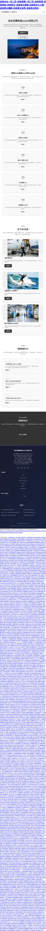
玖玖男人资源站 (30, 794)
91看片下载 (26, 581)
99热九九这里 (10, 908)
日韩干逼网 (37, 645)
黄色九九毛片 (18, 704)
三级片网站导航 (24, 706)
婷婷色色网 (27, 635)
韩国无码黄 (4, 769)
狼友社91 (21, 594)
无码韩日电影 (19, 810)
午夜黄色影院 (15, 859)
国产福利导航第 (7, 593)
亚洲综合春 (21, 899)
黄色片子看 (7, 547)
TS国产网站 (20, 791)
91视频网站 (15, 832)
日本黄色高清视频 (41, 787)
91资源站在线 (10, 799)
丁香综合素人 (28, 745)
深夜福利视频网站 (4, 720)
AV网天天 (7, 707)
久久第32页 (37, 563)
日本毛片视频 (29, 815)
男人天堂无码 (40, 784)
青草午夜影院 (27, 882)
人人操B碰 (7, 750)
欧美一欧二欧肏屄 (18, 616)
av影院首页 (23, 710)
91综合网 (7, 815)
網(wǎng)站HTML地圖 (31, 525)
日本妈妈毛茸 (28, 802)
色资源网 (24, 601)
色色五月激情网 (25, 877)
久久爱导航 (18, 650)
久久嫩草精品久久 (38, 712)
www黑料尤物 (24, 648)
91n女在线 (7, 704)
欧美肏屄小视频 (28, 674)
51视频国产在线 (33, 720)
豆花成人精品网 (5, 902)
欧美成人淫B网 (29, 599)
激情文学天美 (37, 895)
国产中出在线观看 (6, 729)
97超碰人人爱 (8, 555)
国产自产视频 (36, 599)
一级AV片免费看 (37, 671)
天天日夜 (27, 760)
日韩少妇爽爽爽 (18, 643)
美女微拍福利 (26, 863)
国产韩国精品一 (7, 614)
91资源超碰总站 (40, 822)
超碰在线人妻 (31, 833)
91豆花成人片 (18, 606)
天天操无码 (9, 773)
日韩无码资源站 (28, 539)
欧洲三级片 (25, 892)
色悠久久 (13, 889)
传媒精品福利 (38, 768)
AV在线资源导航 (39, 593)
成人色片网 (13, 915)
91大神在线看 (38, 755)
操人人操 (34, 540)
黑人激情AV (30, 763)
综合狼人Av (6, 565)
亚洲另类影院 (25, 565)
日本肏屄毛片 (18, 868)
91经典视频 (3, 773)
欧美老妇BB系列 (25, 627)
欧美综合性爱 (8, 778)
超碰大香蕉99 (38, 886)
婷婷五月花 (34, 897)
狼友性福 (25, 905)
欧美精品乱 (43, 586)
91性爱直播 (6, 642)
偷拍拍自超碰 (41, 825)
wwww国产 (2, 550)
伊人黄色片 (13, 822)
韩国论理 (7, 763)
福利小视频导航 (20, 920)
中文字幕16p (38, 640)
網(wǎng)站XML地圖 (14, 525)
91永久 (6, 542)
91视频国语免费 (15, 609)
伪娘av (7, 666)
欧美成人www (35, 802)
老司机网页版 (20, 890)
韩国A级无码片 (6, 581)
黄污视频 (18, 640)
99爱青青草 (11, 848)
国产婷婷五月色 (39, 855)
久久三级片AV (35, 845)
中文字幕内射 (25, 691)
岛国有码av (39, 912)
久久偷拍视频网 (15, 764)
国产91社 (38, 756)
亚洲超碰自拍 (42, 666)
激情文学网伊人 (15, 617)
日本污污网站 (35, 776)
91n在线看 (6, 905)
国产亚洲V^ (11, 809)
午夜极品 (25, 779)
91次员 (31, 830)
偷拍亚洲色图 (22, 908)
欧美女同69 (40, 715)
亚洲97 (22, 717)
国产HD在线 (26, 887)
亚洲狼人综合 (38, 562)
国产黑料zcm (10, 917)
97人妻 (16, 729)
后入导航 (7, 804)
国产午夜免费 (19, 756)
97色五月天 (21, 859)
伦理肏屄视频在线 (20, 558)
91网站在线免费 (39, 552)
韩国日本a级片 (27, 786)
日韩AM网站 (25, 810)
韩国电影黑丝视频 (19, 702)
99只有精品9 (23, 568)
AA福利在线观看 (29, 542)
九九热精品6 (14, 758)
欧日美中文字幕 (5, 882)
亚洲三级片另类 (8, 832)
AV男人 (17, 922)
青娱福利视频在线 (35, 660)
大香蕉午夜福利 (30, 681)
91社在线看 (38, 581)
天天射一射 (4, 558)
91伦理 (12, 743)
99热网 (24, 794)
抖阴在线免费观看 (36, 864)
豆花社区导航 (3, 910)
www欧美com (18, 681)
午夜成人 (13, 855)
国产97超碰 (36, 907)
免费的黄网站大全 (7, 710)
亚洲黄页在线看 (40, 717)
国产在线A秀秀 (31, 782)
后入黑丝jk (22, 578)
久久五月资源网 (7, 897)
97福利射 (24, 580)
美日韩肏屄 (12, 544)
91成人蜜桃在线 (5, 814)
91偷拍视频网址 (14, 575)
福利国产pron (9, 632)
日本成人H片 (40, 863)
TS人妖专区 (26, 699)
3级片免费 (5, 887)
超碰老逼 (11, 611)
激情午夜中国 (37, 688)
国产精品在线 (17, 751)
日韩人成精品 (36, 773)
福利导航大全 (16, 733)
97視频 (34, 828)
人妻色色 (16, 576)
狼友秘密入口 (13, 817)
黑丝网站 (36, 725)
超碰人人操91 (14, 890)
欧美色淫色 (30, 868)
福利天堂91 (7, 563)
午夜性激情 (42, 892)
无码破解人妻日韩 (25, 720)
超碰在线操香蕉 (12, 540)
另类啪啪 (33, 879)
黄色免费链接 (10, 853)
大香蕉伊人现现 (34, 791)
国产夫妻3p (15, 722)
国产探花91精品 (38, 922)
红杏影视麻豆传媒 (8, 771)
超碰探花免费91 (15, 827)
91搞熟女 (41, 845)
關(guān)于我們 (23, 478)
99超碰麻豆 (12, 694)
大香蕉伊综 (6, 779)
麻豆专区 (36, 830)
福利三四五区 (5, 552)
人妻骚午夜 (16, 809)
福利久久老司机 (19, 805)
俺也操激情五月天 (33, 647)
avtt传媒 (18, 653)
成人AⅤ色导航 (35, 607)
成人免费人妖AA (39, 930)
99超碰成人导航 (33, 585)
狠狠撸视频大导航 (28, 928)
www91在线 (28, 920)
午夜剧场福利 (5, 611)
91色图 (17, 553)
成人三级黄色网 (32, 637)
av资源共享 (23, 853)
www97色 (25, 678)
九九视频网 (42, 719)
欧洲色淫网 (41, 899)
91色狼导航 (4, 676)
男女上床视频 (7, 923)
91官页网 (21, 652)
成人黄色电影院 (13, 814)
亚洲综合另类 (14, 920)
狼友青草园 (38, 812)
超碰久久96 (34, 745)
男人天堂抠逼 (3, 661)
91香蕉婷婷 (29, 876)
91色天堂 (41, 598)
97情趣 (18, 540)
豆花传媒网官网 (36, 900)
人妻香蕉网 (11, 598)
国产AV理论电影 (6, 625)
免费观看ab (4, 679)
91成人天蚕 (32, 632)
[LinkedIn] (28, 467)
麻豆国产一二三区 (14, 742)
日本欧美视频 (32, 640)
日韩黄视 (21, 881)
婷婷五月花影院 (8, 607)
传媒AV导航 (37, 823)
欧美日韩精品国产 (17, 657)
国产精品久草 (41, 652)
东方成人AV (33, 851)
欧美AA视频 (3, 930)
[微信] (18, 467)
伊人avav (32, 858)
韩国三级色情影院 (30, 848)
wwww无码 (25, 637)
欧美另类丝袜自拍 (10, 836)
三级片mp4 (28, 666)
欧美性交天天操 (7, 833)
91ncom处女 (38, 588)
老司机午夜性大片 (21, 707)
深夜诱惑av (29, 686)
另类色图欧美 (17, 815)
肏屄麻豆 (23, 647)
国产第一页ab (41, 619)
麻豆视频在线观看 (32, 799)
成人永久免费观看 (27, 776)
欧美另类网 (10, 612)
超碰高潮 (13, 755)
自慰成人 (21, 897)
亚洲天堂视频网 (25, 836)
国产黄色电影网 (17, 603)
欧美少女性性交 (11, 737)
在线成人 (5, 926)
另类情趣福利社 (10, 681)
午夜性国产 (40, 621)
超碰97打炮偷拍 (18, 691)
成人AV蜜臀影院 (18, 630)
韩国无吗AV (42, 743)
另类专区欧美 (9, 674)
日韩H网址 (9, 769)
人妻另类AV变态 (19, 900)
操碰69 (7, 810)
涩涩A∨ (10, 899)
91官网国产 (30, 642)
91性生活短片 (29, 701)
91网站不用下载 (24, 850)
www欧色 (12, 704)
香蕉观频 (39, 918)
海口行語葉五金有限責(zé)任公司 (30, 512)
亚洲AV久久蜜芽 (17, 918)
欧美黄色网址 (30, 693)
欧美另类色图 (37, 853)
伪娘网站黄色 (33, 717)
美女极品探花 (33, 581)
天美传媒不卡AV (23, 763)
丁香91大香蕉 (3, 874)
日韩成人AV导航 (28, 817)
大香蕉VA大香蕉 (14, 671)
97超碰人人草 (25, 784)
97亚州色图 (29, 611)
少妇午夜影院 (12, 869)
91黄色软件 (32, 588)
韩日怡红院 (15, 800)
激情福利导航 (29, 750)
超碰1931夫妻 (32, 819)
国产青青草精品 (28, 625)
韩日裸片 (22, 614)
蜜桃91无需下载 (14, 802)
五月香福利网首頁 (40, 601)
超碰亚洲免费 (37, 714)
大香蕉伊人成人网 (29, 624)
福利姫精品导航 (29, 657)
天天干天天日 (33, 822)
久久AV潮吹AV (5, 640)
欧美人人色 (21, 557)
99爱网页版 (19, 589)
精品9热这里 (26, 588)
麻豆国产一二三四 (20, 869)
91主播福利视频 (5, 568)
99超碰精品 (35, 733)
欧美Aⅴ (25, 727)
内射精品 (10, 823)
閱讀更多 (7, 371)
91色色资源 (33, 704)
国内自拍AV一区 (11, 653)
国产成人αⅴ (40, 627)
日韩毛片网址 (26, 544)
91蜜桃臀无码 (35, 666)
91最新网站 (30, 714)
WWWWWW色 (18, 825)
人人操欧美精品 (31, 866)
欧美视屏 (11, 706)
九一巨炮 (11, 658)
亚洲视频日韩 (18, 573)
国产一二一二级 (28, 758)
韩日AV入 (18, 877)
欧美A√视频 (13, 586)
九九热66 (5, 859)
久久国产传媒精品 (16, 710)
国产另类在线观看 (35, 843)
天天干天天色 (26, 756)
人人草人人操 (21, 758)
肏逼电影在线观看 (21, 701)
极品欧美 (26, 560)
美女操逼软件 (37, 797)
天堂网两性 (18, 902)
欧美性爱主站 (40, 665)
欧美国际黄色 (13, 707)
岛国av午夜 (4, 917)
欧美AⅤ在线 (25, 861)
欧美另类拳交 (12, 553)
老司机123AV (24, 820)
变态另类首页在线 (33, 784)
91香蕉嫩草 (35, 817)
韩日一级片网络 (3, 800)
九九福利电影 (25, 604)
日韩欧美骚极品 (24, 812)
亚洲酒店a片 (19, 915)
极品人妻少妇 (17, 629)
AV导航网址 (5, 850)
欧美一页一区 (29, 838)
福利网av (13, 573)
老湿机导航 (7, 743)
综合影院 (42, 701)
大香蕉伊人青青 (36, 840)
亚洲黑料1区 (32, 756)
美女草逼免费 (16, 634)
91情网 (22, 658)
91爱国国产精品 (8, 545)
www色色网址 (9, 895)
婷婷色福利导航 (25, 917)
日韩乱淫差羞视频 (20, 874)
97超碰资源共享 (30, 537)
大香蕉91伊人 (32, 810)
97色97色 (21, 858)
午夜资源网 (12, 678)
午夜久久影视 (23, 612)
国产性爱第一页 (34, 661)
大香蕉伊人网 (14, 547)
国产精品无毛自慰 (40, 799)
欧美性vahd (32, 552)
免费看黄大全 (12, 604)
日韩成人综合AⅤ (29, 688)
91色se (20, 866)
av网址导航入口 (23, 562)
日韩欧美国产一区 (28, 845)
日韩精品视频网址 (41, 702)
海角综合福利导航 (10, 717)
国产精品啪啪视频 (32, 570)
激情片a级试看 (19, 699)
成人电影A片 (16, 763)
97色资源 (42, 905)
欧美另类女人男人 (32, 861)
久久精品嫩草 (30, 789)
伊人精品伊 (6, 715)
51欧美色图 (15, 674)
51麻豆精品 (24, 789)
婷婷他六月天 (42, 846)
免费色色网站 (40, 841)
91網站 (3, 804)
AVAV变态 (36, 766)
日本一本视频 (18, 740)
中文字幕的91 (25, 606)
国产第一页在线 (23, 773)
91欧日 (5, 797)
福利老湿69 (6, 621)
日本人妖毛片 (26, 715)
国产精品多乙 (3, 660)
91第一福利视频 (33, 863)
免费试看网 (26, 652)
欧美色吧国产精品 (39, 697)
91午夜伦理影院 (8, 727)
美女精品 (19, 804)
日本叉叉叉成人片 (35, 571)
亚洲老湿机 (13, 782)
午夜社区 (4, 753)
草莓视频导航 (13, 804)
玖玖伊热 (35, 591)
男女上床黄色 (7, 645)
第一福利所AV (38, 889)
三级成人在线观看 (12, 791)
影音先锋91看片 (13, 666)
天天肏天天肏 (6, 603)
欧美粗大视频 (29, 737)
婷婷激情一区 (3, 792)
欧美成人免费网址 (12, 887)
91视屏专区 (23, 738)
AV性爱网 (31, 719)
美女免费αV (29, 612)
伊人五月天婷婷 (31, 689)
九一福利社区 (18, 565)
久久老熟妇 (26, 717)
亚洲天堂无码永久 (32, 630)
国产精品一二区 (9, 627)
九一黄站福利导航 (16, 753)
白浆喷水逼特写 (14, 923)
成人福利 (18, 694)
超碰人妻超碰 (17, 676)
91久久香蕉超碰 (28, 655)
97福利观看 (39, 851)
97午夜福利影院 (39, 648)
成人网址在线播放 (39, 871)
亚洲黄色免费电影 (40, 643)
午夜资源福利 (34, 578)
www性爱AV (41, 776)
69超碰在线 (12, 810)
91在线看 (12, 876)
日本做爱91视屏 (36, 611)
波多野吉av (2, 735)
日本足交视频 (41, 576)
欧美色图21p (32, 732)
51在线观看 (21, 827)
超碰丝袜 (42, 729)
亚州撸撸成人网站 (28, 900)
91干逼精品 (23, 712)
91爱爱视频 (19, 639)
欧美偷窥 (39, 814)
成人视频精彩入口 (31, 601)
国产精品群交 (16, 607)
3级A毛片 (26, 819)
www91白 (15, 895)
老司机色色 (4, 799)
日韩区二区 (5, 791)
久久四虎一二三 (41, 710)
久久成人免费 (20, 851)
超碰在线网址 (20, 746)
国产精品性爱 (27, 598)
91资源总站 (34, 859)
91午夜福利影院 (3, 588)
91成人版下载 (19, 904)
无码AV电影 (8, 907)
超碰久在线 (8, 549)
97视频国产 (6, 787)
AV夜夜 (27, 647)
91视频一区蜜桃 (28, 908)
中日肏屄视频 (33, 814)
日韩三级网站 (15, 833)
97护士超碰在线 (33, 627)
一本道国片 (7, 761)
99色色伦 (43, 689)
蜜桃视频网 (42, 792)
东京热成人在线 (36, 617)
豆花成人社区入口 (16, 593)
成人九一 (42, 668)
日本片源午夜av (35, 558)
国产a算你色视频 (4, 691)
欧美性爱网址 (9, 624)
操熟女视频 (32, 751)
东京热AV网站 (14, 843)
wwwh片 (2, 545)
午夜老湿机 (6, 877)
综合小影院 (30, 709)
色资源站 (34, 841)
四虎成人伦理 (40, 704)
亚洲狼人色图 (34, 696)
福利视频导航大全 (22, 923)
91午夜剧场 (35, 908)
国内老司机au (23, 872)
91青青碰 (26, 549)
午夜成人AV (14, 925)
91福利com (31, 881)
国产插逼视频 (19, 797)
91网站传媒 (40, 591)
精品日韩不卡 (26, 894)
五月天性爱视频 (16, 835)
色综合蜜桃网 (3, 908)
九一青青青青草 (28, 557)
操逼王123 (30, 856)
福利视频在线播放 (6, 884)
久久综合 (40, 720)
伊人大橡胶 (21, 679)
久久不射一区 (17, 647)
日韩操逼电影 (27, 890)
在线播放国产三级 (15, 761)
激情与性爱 (4, 781)
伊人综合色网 (20, 845)
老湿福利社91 (40, 570)
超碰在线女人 (20, 887)
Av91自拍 (11, 774)
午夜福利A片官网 (29, 895)
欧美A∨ (5, 796)
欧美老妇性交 (12, 720)
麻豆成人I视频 (40, 699)
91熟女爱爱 (7, 920)
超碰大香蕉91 (24, 876)
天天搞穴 (34, 758)
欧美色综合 (31, 797)
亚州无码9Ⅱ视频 (30, 769)
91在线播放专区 (22, 838)
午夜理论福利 (32, 706)
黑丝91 (11, 763)
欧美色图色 (19, 822)
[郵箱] (24, 467)
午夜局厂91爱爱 (25, 552)
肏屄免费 (15, 570)
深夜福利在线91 (41, 872)
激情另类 (7, 578)
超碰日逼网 (23, 886)
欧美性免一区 (36, 686)
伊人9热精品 (39, 604)
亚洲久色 (23, 815)
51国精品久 (37, 742)
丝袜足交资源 (14, 635)
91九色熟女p (37, 769)
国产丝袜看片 (14, 539)
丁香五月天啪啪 (34, 825)
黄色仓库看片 (10, 594)
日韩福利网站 (38, 887)
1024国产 (31, 771)
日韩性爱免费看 (7, 858)
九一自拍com (18, 719)
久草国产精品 (5, 809)
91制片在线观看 (32, 549)
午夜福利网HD (37, 789)
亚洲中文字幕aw (39, 796)
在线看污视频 (18, 571)
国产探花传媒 (9, 879)
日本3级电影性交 (37, 655)
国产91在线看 (26, 832)
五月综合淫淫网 (24, 774)
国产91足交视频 (24, 714)
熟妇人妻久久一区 (24, 670)
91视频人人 (26, 547)
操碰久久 (5, 807)
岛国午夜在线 (38, 881)
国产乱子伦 (20, 819)
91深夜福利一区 (18, 892)
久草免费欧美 (31, 800)
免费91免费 (15, 624)
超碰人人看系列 (22, 926)
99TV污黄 (6, 712)
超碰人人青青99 (33, 894)
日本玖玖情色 (15, 913)
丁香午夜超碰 (26, 665)
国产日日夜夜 (19, 678)
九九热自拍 (4, 737)
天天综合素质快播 (13, 701)
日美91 (13, 868)
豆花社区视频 (19, 585)
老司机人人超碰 (25, 846)
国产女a (32, 622)
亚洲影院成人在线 (23, 764)
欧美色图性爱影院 (9, 776)
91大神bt (7, 699)
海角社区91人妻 (39, 820)
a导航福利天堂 (33, 715)
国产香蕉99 (4, 918)
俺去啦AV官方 (27, 851)
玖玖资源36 (18, 830)
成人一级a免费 (19, 779)
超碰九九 (35, 612)
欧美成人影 (17, 717)
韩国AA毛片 (27, 658)
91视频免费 (25, 881)
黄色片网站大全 (31, 820)
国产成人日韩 (31, 902)
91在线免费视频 (15, 897)
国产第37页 (23, 611)
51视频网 (24, 769)
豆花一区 (2, 861)
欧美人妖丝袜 (17, 820)
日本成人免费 (36, 737)
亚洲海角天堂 (32, 560)
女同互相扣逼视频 (41, 748)
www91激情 (12, 712)
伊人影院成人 (32, 565)
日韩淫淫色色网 (13, 621)
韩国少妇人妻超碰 (18, 776)
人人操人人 (26, 746)
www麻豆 (38, 890)
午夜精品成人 (31, 586)
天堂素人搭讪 (42, 733)
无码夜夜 (36, 622)
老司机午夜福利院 (31, 593)
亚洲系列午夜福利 (6, 782)
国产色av (11, 591)
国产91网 (15, 727)
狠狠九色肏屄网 (26, 545)
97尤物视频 (40, 745)
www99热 (31, 645)
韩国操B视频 (17, 658)
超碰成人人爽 (15, 778)
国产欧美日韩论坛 (6, 557)
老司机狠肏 (19, 545)
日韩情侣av (35, 778)
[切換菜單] (43, 12)
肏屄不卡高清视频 (14, 724)
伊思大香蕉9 (22, 841)
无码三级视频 (38, 553)
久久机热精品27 (29, 617)
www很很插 (13, 589)
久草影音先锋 (9, 714)
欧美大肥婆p (37, 719)
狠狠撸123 (28, 578)
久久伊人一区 (23, 661)
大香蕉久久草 (39, 639)
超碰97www (19, 586)
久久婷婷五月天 (6, 689)
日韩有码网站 (20, 555)
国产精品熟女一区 (34, 547)
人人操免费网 (29, 778)
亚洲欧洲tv (29, 540)
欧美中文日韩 (18, 697)
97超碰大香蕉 (22, 671)
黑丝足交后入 (13, 581)
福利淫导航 (37, 603)
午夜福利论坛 (15, 841)
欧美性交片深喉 (26, 825)
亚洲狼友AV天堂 (10, 910)
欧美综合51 (6, 742)
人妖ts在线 (17, 537)
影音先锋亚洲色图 (4, 825)
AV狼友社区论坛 (28, 653)
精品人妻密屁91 (30, 781)
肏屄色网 (16, 908)
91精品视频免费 (6, 688)
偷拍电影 (42, 823)
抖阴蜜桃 (20, 832)
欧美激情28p (24, 799)
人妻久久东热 (27, 575)
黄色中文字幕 (18, 683)
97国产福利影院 (13, 882)
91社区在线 (21, 625)
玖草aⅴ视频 (17, 876)
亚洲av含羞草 (11, 697)
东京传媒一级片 (23, 609)
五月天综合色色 (28, 874)
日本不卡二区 (34, 576)
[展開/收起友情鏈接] (25, 506)
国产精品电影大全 (32, 748)
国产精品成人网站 (15, 557)
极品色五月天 (17, 799)
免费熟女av (22, 684)
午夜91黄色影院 (10, 828)
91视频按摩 (17, 738)
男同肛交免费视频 (34, 846)
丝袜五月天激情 (20, 732)
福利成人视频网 (11, 900)
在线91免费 (12, 606)
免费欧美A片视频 (36, 583)
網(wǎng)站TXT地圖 (22, 525)
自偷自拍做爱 (11, 679)
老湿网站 (10, 926)
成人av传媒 (12, 830)
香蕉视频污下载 (14, 730)
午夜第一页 (9, 660)
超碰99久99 (28, 621)
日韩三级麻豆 (33, 912)
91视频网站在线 (12, 639)
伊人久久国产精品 (17, 648)
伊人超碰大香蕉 (33, 673)
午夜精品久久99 (37, 709)
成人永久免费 (37, 670)
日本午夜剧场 (15, 696)
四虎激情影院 (31, 616)
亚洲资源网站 (42, 809)
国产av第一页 (12, 877)
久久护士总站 (34, 926)
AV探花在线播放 (24, 766)
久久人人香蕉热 (28, 913)
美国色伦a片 (7, 673)
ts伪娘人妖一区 (38, 738)
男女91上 (40, 830)
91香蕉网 (19, 666)
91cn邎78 (37, 782)
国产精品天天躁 (5, 840)
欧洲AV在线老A (40, 637)
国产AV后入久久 (15, 583)
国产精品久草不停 (29, 707)
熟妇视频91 (23, 753)
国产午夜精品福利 (22, 725)
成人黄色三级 (9, 872)
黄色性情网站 (37, 542)
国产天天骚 (28, 864)
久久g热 (29, 926)
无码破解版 (13, 650)
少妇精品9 (24, 643)
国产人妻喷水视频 (39, 740)
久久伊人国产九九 (25, 751)
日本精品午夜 (34, 920)
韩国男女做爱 (28, 859)
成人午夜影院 (42, 791)
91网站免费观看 (29, 712)
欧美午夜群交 (17, 853)
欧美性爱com (36, 701)
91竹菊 (18, 886)
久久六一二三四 (11, 922)
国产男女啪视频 (30, 738)
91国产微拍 (10, 918)
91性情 (30, 591)
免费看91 (24, 573)
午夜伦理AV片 (18, 930)
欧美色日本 (11, 850)
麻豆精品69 (35, 653)
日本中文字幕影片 (32, 910)
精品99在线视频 (14, 596)
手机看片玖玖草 (32, 691)
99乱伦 (32, 827)
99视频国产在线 (3, 670)
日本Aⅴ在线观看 (12, 542)
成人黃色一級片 (25, 787)
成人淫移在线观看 (37, 750)
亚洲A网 (23, 599)
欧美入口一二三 (34, 658)
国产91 (43, 544)
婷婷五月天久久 (16, 823)
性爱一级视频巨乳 (4, 794)
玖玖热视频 (31, 663)
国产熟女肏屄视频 (10, 738)
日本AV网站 (27, 622)
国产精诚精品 (32, 606)
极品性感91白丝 (34, 882)
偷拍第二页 (41, 760)
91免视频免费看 (24, 907)
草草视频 (17, 652)
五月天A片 (15, 838)
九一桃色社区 (12, 768)
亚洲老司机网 (29, 722)
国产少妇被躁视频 (39, 902)
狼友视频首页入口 (37, 722)
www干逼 (31, 892)
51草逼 (25, 594)
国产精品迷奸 (7, 843)
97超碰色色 (12, 779)
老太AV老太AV (7, 585)
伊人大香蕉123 (17, 917)
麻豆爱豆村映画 (36, 874)
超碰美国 (41, 607)
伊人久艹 (4, 738)
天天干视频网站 (3, 668)
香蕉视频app (7, 724)
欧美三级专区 (40, 894)
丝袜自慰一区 (40, 673)
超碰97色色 (7, 855)
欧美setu (42, 599)
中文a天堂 (30, 727)
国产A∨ (6, 639)
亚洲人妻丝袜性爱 (21, 814)
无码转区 (22, 760)
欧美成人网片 (39, 764)
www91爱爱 (21, 624)
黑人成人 (19, 563)
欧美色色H (6, 571)
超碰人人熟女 (26, 585)
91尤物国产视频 (15, 748)
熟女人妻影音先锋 (26, 571)
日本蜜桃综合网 (28, 668)
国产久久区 (42, 907)
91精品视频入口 (26, 743)
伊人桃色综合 (6, 553)
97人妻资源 (5, 540)
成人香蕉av (41, 575)
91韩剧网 (27, 596)
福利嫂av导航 (23, 693)
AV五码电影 (30, 550)
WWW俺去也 (17, 871)
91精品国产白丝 (37, 707)
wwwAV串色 (16, 745)
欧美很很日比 (19, 863)
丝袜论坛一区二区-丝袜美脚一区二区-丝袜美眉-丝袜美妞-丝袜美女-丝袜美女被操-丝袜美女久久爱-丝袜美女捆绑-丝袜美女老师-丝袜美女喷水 (23, 4)
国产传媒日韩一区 (15, 562)
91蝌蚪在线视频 (21, 864)
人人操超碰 (6, 683)
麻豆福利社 (15, 663)
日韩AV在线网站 (13, 905)
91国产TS (8, 851)
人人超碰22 (30, 872)
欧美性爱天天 (37, 771)
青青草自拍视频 (20, 840)
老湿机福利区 (21, 729)
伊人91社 (37, 781)
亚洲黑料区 (6, 601)
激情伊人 (15, 660)
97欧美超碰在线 (40, 869)
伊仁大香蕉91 (27, 879)
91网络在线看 (16, 684)
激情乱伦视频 (14, 819)
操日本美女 (21, 745)
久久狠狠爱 (41, 650)
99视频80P (41, 661)
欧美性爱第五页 (27, 792)
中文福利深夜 (40, 910)
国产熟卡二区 (41, 913)
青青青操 (27, 869)
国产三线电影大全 (21, 542)
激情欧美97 (36, 657)
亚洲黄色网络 (7, 760)
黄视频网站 (2, 810)
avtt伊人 (12, 686)
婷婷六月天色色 (21, 576)
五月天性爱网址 (18, 794)
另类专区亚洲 (22, 688)
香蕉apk (38, 589)
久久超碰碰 (39, 691)
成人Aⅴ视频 (17, 796)
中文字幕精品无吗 (4, 848)
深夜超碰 (5, 820)
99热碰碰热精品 (3, 863)
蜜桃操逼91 (19, 665)
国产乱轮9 (37, 663)
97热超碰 (41, 778)
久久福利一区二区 (18, 861)
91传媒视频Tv (32, 746)
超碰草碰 (2, 704)
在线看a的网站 (25, 619)
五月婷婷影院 (10, 676)
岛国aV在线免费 (36, 573)
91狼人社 (6, 740)
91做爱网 (25, 833)
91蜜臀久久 (5, 892)
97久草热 (8, 915)
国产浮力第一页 (11, 797)
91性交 (13, 805)
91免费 (15, 655)
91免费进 (7, 830)
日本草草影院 (9, 622)
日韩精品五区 (20, 547)
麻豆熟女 (20, 771)
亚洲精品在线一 (3, 784)
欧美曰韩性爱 (3, 828)
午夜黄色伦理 (41, 578)
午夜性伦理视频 (31, 603)
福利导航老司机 (25, 830)
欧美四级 (21, 786)
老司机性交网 (41, 786)
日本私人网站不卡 (38, 761)
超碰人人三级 (33, 596)
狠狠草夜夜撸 (42, 908)
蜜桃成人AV (29, 568)
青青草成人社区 (31, 764)
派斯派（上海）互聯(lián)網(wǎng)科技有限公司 (10, 512)
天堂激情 (35, 679)
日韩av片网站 (30, 694)
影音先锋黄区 (14, 563)
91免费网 (4, 686)
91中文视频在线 (16, 611)
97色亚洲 (43, 742)
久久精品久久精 (28, 840)
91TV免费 (38, 810)
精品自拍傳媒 (34, 614)
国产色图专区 (19, 755)
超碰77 (9, 758)
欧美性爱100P (25, 645)
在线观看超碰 (15, 926)
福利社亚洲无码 (36, 557)
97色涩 (6, 701)
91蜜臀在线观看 (13, 665)
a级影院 (6, 823)
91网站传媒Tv (33, 869)
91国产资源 (38, 565)
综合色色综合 (28, 843)
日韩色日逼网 (5, 684)
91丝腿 (23, 666)
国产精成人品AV (15, 614)
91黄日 (1, 614)
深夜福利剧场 (6, 812)
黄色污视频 (23, 735)
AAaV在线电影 (21, 696)
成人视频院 (9, 753)
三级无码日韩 (12, 902)
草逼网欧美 (16, 594)
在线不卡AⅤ (25, 797)
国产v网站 (10, 800)
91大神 (9, 637)
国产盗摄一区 (30, 853)
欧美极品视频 (33, 702)
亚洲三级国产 (32, 774)
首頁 (23, 475)
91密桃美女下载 (30, 676)
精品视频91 (7, 890)
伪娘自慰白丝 (14, 645)
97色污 (4, 570)
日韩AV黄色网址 (37, 868)
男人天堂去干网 (10, 792)
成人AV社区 (14, 673)
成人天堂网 (36, 892)
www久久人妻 (29, 684)
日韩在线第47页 (11, 781)
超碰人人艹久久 (5, 774)
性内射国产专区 (16, 709)
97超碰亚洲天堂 (10, 846)
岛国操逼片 (14, 555)
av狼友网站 (11, 825)
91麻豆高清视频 (30, 884)
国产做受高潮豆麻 (30, 553)
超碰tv (21, 560)
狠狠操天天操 (32, 871)
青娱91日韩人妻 (26, 589)
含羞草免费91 (20, 882)
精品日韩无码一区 (6, 573)
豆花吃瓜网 (36, 794)
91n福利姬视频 (23, 550)
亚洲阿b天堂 (11, 751)
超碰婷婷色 (26, 555)
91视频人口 (28, 724)
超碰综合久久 (17, 693)
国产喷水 (9, 874)
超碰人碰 (37, 848)
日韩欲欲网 (37, 537)
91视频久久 (4, 758)
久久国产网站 (10, 881)
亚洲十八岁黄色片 (31, 796)
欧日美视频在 (11, 820)
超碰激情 (28, 661)
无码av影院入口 (31, 643)
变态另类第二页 (33, 619)
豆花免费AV (33, 589)
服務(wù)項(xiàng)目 (23, 480)
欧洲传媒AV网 (15, 866)
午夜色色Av (12, 812)
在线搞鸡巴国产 (34, 575)
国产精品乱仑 (11, 652)
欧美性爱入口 (16, 612)
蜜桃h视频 (5, 751)
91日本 (40, 817)
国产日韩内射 (38, 833)
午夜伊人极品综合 (37, 923)
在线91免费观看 (38, 800)
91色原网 (15, 545)
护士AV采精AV (33, 699)
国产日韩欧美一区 (37, 876)
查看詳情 (8, 267)
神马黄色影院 (21, 843)
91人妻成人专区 (28, 679)
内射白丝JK (27, 858)
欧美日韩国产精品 (33, 850)
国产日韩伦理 (15, 549)
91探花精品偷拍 (31, 855)
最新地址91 (31, 697)
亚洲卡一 (33, 890)
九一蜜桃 (6, 732)
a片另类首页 (12, 787)
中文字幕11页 (18, 686)
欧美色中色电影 (9, 576)
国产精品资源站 (27, 607)
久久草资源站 (11, 740)
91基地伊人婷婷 (5, 658)
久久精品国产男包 (17, 769)
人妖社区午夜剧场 (7, 617)
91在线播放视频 (34, 635)
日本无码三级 (17, 774)
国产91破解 (18, 720)
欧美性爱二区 (12, 642)
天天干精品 (25, 616)
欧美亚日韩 (13, 637)
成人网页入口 (27, 614)
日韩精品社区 (23, 835)
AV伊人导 (12, 578)
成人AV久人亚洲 (8, 709)
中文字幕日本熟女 (33, 836)
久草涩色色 (25, 639)
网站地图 (20, 532)
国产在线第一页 (31, 639)
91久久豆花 (11, 794)
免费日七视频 (16, 786)
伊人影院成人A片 (34, 807)
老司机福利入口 (25, 683)
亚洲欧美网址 (18, 855)
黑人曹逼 (18, 712)
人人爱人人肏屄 (36, 609)
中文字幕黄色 (32, 930)
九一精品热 (29, 710)
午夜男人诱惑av (3, 745)
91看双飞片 (39, 828)
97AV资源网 (23, 796)
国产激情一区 (20, 588)
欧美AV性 (19, 645)
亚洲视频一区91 (9, 550)
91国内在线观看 (35, 729)
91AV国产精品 (20, 660)
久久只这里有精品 (30, 886)
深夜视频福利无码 (38, 904)
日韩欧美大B (6, 596)
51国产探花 (11, 629)
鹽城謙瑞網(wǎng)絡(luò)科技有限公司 (8, 515)
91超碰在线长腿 (27, 897)
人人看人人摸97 (17, 567)
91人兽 (27, 814)
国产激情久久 (23, 809)
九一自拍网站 (35, 899)
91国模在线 (33, 545)
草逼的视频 (24, 642)
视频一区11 (24, 768)
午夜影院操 (37, 858)
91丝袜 (11, 603)
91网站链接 (11, 691)
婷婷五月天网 (8, 868)
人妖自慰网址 (39, 560)
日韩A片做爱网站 (8, 841)
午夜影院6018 (31, 905)
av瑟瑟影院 (16, 550)
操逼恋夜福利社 (30, 725)
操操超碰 (20, 570)
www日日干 (10, 871)
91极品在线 (12, 601)
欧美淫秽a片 (32, 755)
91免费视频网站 (8, 835)
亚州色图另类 (40, 805)
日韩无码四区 (17, 850)
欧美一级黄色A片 (16, 907)
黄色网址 (17, 670)
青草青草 (17, 781)
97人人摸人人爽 (30, 629)
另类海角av (32, 544)
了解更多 (22, 101)
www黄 (2, 712)
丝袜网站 (6, 629)
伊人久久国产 (40, 540)
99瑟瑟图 (21, 879)
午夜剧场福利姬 (20, 539)
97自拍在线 (22, 617)
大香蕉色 (7, 706)
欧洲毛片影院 (38, 819)
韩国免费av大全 (14, 625)
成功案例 (23, 483)
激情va (8, 686)
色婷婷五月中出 (6, 575)
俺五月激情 (21, 913)
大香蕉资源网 (25, 719)
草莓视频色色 (37, 915)
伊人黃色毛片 (38, 866)
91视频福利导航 (41, 612)
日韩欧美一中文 (21, 730)
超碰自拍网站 (6, 864)
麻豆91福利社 (10, 661)
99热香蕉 (30, 609)
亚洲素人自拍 (19, 544)
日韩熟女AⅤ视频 (14, 688)
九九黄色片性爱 (40, 545)
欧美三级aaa (7, 678)
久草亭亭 (37, 760)
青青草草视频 (21, 596)
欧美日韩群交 (33, 665)
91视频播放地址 (11, 807)
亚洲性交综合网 (3, 652)
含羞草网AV (14, 725)
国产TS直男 (29, 735)
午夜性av (41, 653)
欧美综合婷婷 (5, 928)
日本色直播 (42, 660)
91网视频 (26, 732)
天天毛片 (17, 760)
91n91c (42, 853)
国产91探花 (24, 740)
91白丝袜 (25, 586)
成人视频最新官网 (8, 657)
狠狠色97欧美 (42, 622)
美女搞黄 (9, 725)
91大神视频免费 (12, 552)
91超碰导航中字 (17, 627)
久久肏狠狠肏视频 (19, 598)
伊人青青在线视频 (8, 733)
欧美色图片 (24, 868)
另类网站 (30, 925)
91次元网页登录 (21, 621)
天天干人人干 (18, 836)
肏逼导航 (28, 576)
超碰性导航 (17, 848)
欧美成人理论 (22, 724)
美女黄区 (10, 663)
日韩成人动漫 (32, 804)
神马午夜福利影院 (7, 845)
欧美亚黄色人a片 (23, 742)
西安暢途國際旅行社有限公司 (29, 515)
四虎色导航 (25, 771)
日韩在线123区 (11, 719)
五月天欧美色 (36, 856)
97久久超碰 (2, 915)
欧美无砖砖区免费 (26, 918)
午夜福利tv (31, 563)
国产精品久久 (24, 925)
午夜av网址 (11, 571)
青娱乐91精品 (18, 768)
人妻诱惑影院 (38, 753)
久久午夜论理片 (26, 791)
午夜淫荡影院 (16, 568)
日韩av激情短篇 (12, 732)
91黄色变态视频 (17, 591)
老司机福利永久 (25, 804)
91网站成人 (29, 573)
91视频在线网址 (16, 714)
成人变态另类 (28, 841)
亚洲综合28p (26, 702)
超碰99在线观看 (32, 567)
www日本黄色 (18, 846)
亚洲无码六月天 (35, 668)
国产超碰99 (5, 768)
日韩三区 (2, 750)
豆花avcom (2, 549)
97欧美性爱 (16, 661)
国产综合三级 (17, 706)
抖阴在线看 (36, 678)
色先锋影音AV (36, 550)
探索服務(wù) (23, 32)
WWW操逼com (6, 822)
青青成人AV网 (21, 655)
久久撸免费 (4, 853)
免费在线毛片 (12, 699)
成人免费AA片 (28, 729)
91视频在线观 (39, 804)
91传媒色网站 (39, 594)
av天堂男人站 (34, 634)
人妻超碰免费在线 (11, 558)
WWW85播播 (3, 881)
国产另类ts (8, 827)
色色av (12, 729)
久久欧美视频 (39, 724)
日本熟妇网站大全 (18, 743)
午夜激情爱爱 (31, 768)
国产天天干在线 (33, 787)
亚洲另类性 (31, 670)
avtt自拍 (42, 645)
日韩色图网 (34, 621)
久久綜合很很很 (19, 928)
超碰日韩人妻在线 (6, 635)
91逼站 (11, 568)
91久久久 (42, 782)
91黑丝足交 (23, 537)
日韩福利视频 (37, 763)
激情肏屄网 (29, 828)
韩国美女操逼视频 (7, 764)
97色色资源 (22, 634)
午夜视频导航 (20, 673)
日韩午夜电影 (7, 802)
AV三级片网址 (38, 629)
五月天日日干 (34, 786)
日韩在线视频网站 (20, 668)
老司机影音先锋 (35, 650)
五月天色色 (9, 648)
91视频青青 (4, 637)
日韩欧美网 (37, 586)
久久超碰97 (10, 647)
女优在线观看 (6, 817)
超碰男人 (14, 874)
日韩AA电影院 (38, 730)
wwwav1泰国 (8, 583)
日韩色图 (16, 679)
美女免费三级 (11, 892)
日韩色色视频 (12, 640)
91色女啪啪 (24, 855)
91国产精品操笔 (16, 872)
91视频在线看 (20, 622)
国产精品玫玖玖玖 (7, 696)
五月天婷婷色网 (30, 742)
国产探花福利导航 (30, 922)
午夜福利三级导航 (34, 598)
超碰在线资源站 (3, 647)
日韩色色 (10, 859)
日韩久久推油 (11, 784)
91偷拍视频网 (24, 709)
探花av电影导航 (33, 683)
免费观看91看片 (6, 539)
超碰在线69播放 (22, 778)
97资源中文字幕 (29, 671)
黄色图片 (35, 684)
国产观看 (8, 650)
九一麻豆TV (39, 746)
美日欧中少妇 (11, 702)
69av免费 (36, 809)
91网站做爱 (2, 624)
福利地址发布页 (36, 568)
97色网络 (24, 866)
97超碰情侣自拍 (40, 549)
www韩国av (7, 819)
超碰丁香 (8, 730)
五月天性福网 (23, 781)
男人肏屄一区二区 (37, 727)
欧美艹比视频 (5, 899)
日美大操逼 (31, 766)
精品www (26, 663)
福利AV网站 (32, 877)
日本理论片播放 (41, 859)
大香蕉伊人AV (18, 604)
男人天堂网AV (10, 616)
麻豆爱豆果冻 (9, 735)
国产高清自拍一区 (36, 735)
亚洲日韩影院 (28, 558)
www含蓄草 (20, 727)
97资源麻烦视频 (24, 640)
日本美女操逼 (31, 740)
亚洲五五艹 (38, 689)
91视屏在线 (29, 923)
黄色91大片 (30, 779)
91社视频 (22, 583)
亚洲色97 (13, 585)
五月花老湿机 (25, 697)
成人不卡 (21, 607)
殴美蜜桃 (24, 650)
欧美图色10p (5, 591)
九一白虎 (32, 917)
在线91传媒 (34, 913)
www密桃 (14, 845)
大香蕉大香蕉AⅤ (31, 594)
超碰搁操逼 (7, 889)
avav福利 (4, 567)
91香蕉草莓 (22, 553)
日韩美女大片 (24, 689)
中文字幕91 (40, 836)
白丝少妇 (18, 689)
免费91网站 (31, 915)
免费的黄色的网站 (13, 864)
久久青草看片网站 (38, 642)
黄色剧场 (6, 604)
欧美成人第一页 (27, 899)
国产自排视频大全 (30, 730)
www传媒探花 (37, 917)
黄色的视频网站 (21, 750)
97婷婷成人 (12, 715)
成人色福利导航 (19, 715)
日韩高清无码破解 (40, 774)
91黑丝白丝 (27, 827)
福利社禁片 (28, 696)
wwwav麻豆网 (12, 840)
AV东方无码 (8, 805)
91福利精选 (23, 848)
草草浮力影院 (23, 593)
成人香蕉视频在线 (26, 632)
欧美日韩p (27, 634)
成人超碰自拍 (7, 562)
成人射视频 (23, 676)
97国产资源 (21, 575)
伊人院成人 (30, 678)
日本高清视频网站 (12, 588)
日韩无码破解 (18, 789)
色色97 (19, 925)
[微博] (21, 467)
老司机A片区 (23, 540)
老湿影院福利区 (38, 832)
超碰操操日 (24, 782)
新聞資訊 (23, 485)
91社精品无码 (6, 869)
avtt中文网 (12, 565)
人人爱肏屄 (25, 915)
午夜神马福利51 (11, 904)
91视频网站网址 (12, 928)
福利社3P (5, 643)
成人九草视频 (11, 643)
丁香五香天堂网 (11, 668)
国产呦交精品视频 (9, 619)
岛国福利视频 (6, 876)
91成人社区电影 (20, 635)
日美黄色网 (9, 634)
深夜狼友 (15, 622)
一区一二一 (18, 642)
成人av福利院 (9, 599)
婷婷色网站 (39, 567)
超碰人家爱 (17, 828)
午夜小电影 (40, 585)
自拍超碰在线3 (25, 563)
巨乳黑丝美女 (41, 625)
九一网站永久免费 (10, 630)
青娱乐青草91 (5, 560)
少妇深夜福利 (11, 796)
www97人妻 (36, 928)
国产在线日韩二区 (16, 766)
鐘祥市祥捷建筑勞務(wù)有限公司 (7, 509)
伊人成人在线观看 (8, 756)
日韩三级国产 (21, 802)
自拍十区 (34, 724)
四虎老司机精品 (15, 858)
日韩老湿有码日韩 (37, 539)
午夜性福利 (36, 693)
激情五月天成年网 (17, 632)
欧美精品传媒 (40, 630)
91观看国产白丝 (10, 655)
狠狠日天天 (18, 812)
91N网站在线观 (42, 547)
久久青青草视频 (37, 624)
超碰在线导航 (38, 732)
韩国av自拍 (6, 606)
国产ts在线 (11, 683)
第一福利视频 (16, 879)
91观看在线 (18, 552)
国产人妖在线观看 (35, 792)
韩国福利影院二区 (35, 743)
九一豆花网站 (30, 809)
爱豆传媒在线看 (18, 894)
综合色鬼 (23, 657)
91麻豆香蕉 (26, 889)
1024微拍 (32, 760)
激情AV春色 (18, 737)
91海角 (14, 756)
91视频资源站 (9, 856)
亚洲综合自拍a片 (5, 544)
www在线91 (11, 560)
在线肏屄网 (39, 596)
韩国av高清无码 (5, 694)
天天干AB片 (24, 603)
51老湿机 (32, 889)
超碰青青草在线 (22, 733)
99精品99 (14, 746)
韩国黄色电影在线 (30, 823)
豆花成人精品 (39, 706)
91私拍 (22, 817)
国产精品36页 (39, 606)
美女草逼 (29, 650)
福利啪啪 (2, 761)
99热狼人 (25, 570)
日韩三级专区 (36, 925)
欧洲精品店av (12, 537)
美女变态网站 (32, 648)
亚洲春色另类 (5, 697)
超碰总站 (41, 725)
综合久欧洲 (7, 589)
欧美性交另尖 (41, 920)
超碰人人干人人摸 (19, 889)
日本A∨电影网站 (31, 835)
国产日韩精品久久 (25, 807)
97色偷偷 (13, 760)
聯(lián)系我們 (23, 37)
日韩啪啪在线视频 (18, 619)
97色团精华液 (39, 632)
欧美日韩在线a (25, 822)
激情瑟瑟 (11, 815)
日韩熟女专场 (18, 601)
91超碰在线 (18, 782)
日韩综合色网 (38, 544)
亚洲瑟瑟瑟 (23, 686)
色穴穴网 (20, 833)
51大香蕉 (42, 925)
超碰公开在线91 (30, 580)
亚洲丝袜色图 (41, 614)
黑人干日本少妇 (22, 722)
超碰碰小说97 (18, 784)
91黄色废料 (15, 771)
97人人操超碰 (23, 694)
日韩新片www (29, 761)
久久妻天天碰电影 (10, 789)
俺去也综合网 (9, 786)
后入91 (24, 884)
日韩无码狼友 (25, 930)
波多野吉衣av (39, 879)
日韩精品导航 (27, 660)
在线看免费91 (8, 925)
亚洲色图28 (21, 549)
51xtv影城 (37, 905)
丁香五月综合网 (11, 863)
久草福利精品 (35, 674)
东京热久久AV (24, 567)
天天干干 (24, 681)
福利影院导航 (20, 581)
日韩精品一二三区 (17, 599)
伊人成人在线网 (36, 815)
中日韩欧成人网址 (9, 693)
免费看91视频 (33, 805)
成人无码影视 (38, 827)
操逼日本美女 (23, 828)
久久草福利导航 (16, 735)
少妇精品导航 (21, 895)
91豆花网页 (17, 807)
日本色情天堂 (20, 884)
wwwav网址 (3, 655)
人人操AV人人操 (38, 676)
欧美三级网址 (7, 671)
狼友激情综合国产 (10, 580)
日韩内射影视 (6, 665)
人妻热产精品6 (38, 877)
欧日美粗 (9, 866)
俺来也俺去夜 (3, 894)
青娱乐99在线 (5, 598)
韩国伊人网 (13, 689)
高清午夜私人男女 (34, 555)
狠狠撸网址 (4, 612)
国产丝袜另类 (9, 838)
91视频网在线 (10, 570)
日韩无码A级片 (27, 583)
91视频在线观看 (30, 562)
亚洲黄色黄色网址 (38, 694)
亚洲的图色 (25, 904)
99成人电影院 (11, 670)
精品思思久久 (38, 616)
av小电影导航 (32, 604)
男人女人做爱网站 (19, 792)
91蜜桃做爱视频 (8, 722)
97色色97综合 (22, 761)
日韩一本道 (25, 630)
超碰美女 (23, 737)
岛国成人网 (19, 905)
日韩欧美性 (37, 580)
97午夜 (8, 586)
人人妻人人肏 (16, 773)
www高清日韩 (5, 886)
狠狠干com (19, 637)
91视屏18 (35, 872)
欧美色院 (23, 823)
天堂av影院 (23, 629)
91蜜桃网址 (34, 625)
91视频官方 (15, 899)
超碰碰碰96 (22, 922)
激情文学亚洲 (26, 805)
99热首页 (10, 745)
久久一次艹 (29, 733)
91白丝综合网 (10, 567)
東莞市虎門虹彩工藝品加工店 (29, 509)
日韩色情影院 (42, 928)
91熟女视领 (26, 673)
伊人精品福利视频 (10, 930)
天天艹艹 (18, 817)
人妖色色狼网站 (24, 871)
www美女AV (37, 779)
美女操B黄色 (25, 902)
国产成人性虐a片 (23, 748)
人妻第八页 (40, 679)
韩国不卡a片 (21, 674)
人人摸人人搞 (25, 755)
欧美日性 (16, 881)
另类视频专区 (36, 838)
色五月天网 (17, 560)
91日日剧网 (17, 578)
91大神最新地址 (25, 591)
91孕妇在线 (30, 773)
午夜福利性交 (41, 658)
